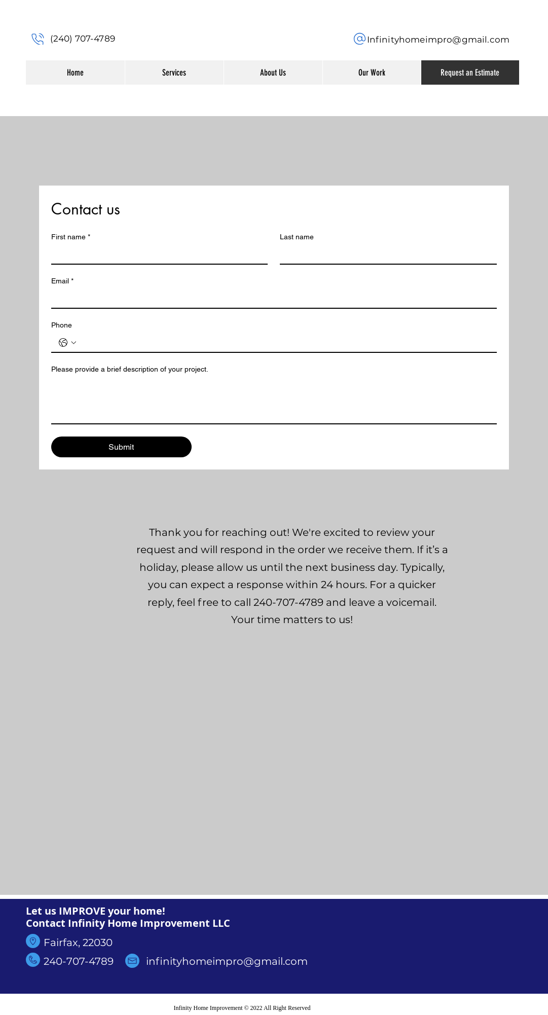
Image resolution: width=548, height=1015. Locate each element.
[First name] (156, 254)
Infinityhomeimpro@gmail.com (438, 39)
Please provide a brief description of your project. (129, 369)
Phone (61, 325)
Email (62, 281)
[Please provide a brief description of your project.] (274, 400)
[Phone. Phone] (284, 343)
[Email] (271, 298)
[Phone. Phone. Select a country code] (67, 343)
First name (70, 237)
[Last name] (385, 254)
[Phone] (38, 39)
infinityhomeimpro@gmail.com (227, 961)
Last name (297, 237)
